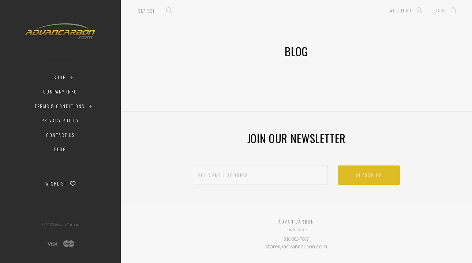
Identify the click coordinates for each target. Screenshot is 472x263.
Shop (60, 77)
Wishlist (60, 183)
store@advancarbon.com (296, 246)
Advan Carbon (67, 224)
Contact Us (60, 135)
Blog (60, 149)
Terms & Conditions (60, 106)
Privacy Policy (60, 120)
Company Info (60, 91)
